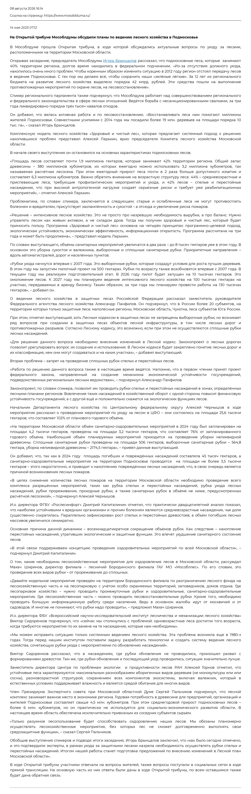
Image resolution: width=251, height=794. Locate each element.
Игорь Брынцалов (119, 61)
